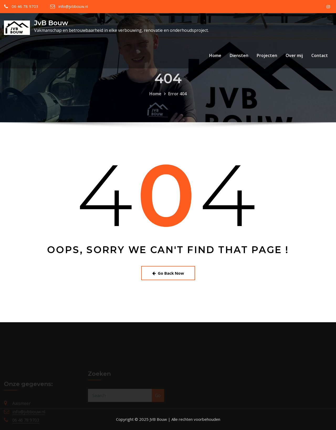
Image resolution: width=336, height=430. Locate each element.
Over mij (294, 55)
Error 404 (177, 97)
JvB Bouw (51, 23)
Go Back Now (168, 273)
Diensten (239, 55)
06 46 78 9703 (25, 6)
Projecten (267, 55)
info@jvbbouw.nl (73, 6)
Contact (319, 55)
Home (215, 55)
